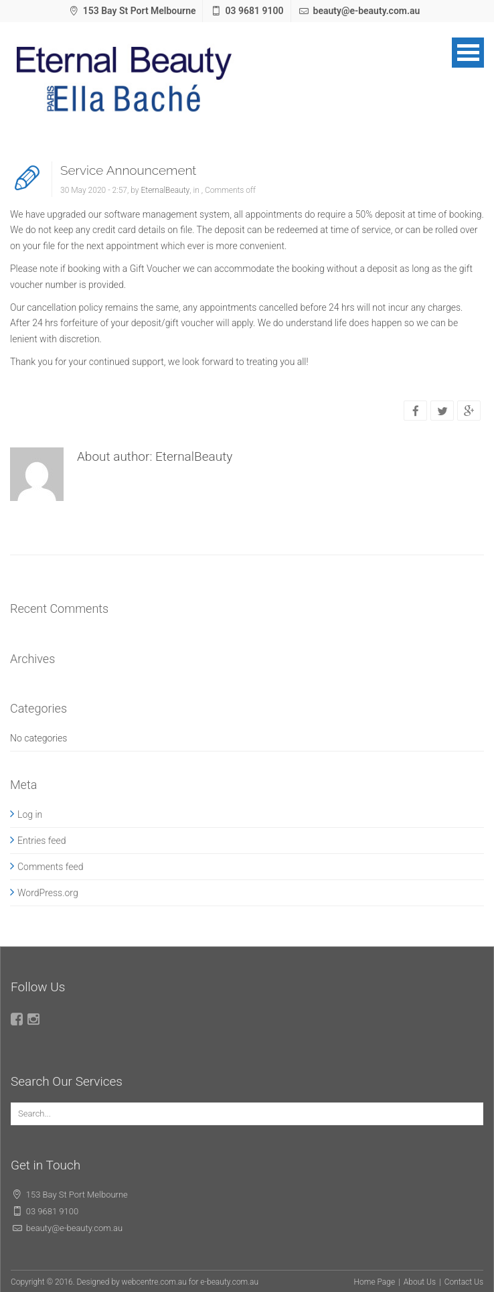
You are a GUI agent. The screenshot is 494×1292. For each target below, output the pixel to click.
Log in (29, 814)
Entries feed (41, 840)
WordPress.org (47, 892)
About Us (420, 1282)
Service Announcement (128, 170)
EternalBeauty (165, 190)
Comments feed (50, 866)
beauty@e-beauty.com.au (366, 10)
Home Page (375, 1282)
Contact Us (463, 1282)
